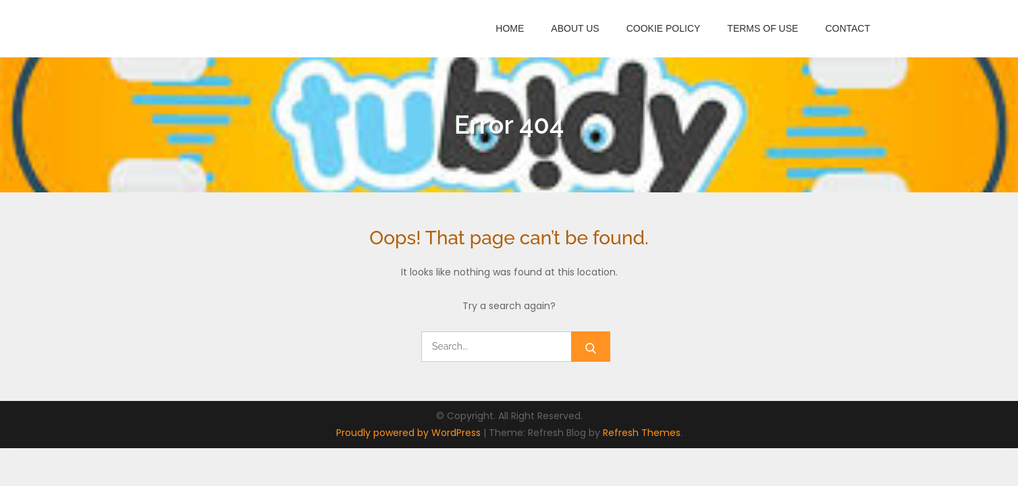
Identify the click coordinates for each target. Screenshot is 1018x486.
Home (509, 28)
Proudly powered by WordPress (409, 432)
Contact (847, 28)
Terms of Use (762, 28)
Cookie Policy (663, 28)
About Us (575, 28)
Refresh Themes (641, 432)
